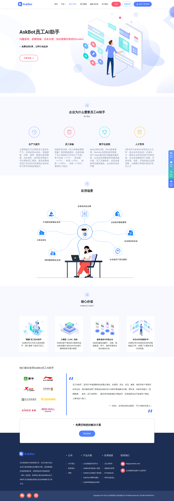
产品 (63, 4)
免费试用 (127, 4)
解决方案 (73, 4)
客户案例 (83, 4)
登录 (116, 4)
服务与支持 (94, 4)
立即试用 (29, 58)
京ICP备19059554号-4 (146, 495)
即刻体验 (87, 434)
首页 (56, 4)
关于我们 (105, 4)
